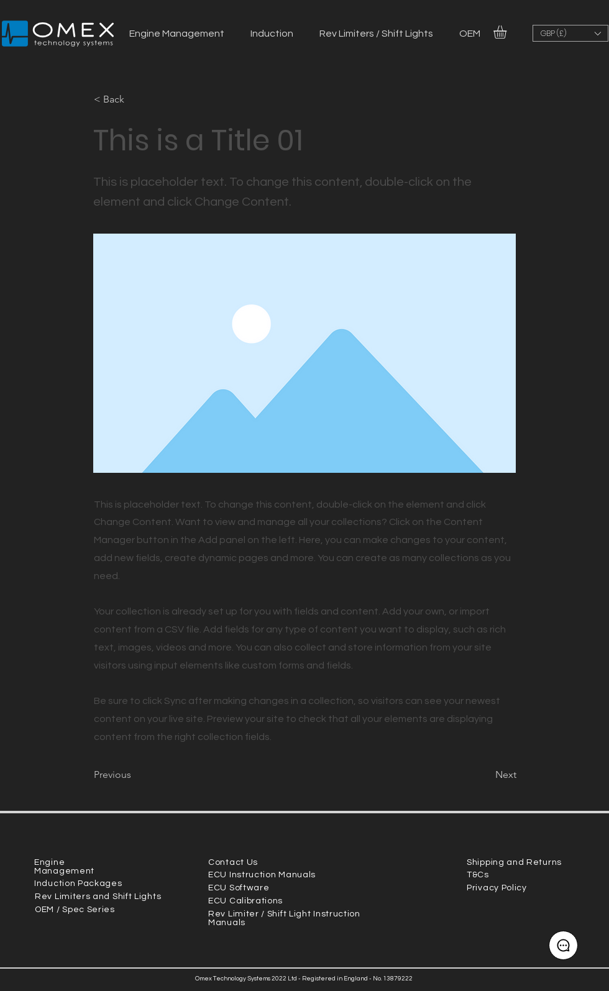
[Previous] (135, 774)
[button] (570, 33)
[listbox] (570, 33)
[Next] (485, 774)
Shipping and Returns (514, 862)
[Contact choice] (563, 945)
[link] (507, 32)
